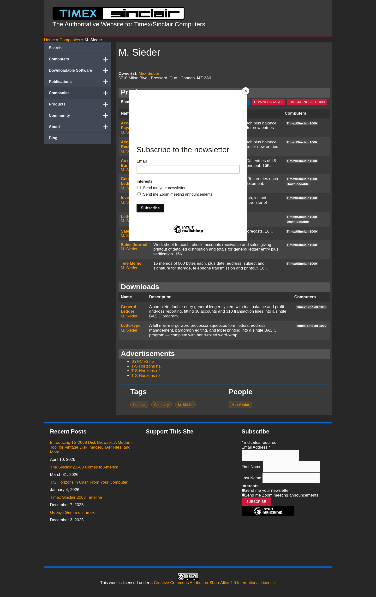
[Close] (245, 90)
